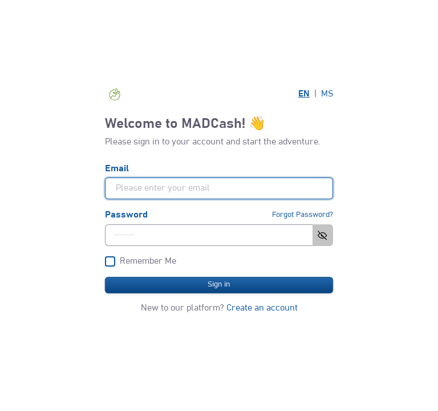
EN (304, 94)
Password (126, 214)
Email (117, 168)
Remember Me (148, 261)
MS (327, 94)
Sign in (219, 284)
